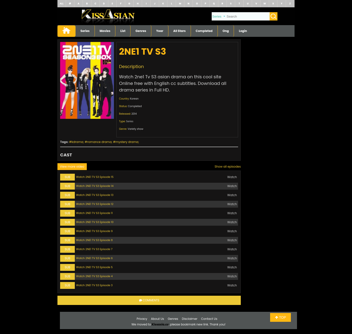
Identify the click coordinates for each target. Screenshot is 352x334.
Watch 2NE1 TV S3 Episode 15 (94, 177)
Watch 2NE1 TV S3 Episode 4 (94, 276)
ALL (62, 3)
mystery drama (127, 142)
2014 (134, 114)
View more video (72, 166)
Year (159, 31)
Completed (204, 31)
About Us (157, 319)
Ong (226, 31)
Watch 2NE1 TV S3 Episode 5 (94, 267)
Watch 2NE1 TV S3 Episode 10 (94, 222)
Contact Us (209, 319)
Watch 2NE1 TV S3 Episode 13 (94, 195)
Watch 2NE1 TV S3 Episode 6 (94, 258)
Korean (134, 99)
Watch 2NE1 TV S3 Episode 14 (94, 186)
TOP (280, 317)
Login (243, 31)
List (122, 31)
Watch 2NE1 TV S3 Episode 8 (94, 240)
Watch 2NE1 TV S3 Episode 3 (94, 285)
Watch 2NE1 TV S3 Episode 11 (94, 213)
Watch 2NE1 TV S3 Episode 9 (94, 231)
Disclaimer (189, 319)
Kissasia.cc (160, 324)
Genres (140, 31)
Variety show (135, 129)
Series (85, 31)
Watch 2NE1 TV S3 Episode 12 (94, 204)
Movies (105, 31)
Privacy (142, 319)
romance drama (99, 142)
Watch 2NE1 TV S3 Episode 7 (94, 249)
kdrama (77, 142)
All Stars (179, 31)
